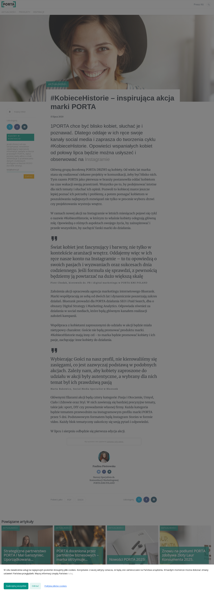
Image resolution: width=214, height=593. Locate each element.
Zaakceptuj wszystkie (16, 586)
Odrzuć (35, 586)
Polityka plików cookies (55, 586)
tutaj (70, 573)
